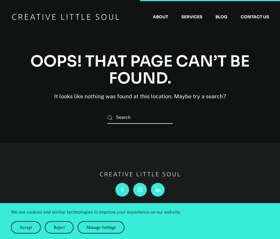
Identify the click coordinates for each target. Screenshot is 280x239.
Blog (221, 16)
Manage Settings (101, 227)
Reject (59, 227)
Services (191, 16)
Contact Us (255, 16)
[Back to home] (65, 17)
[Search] (140, 117)
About (160, 16)
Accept (26, 227)
